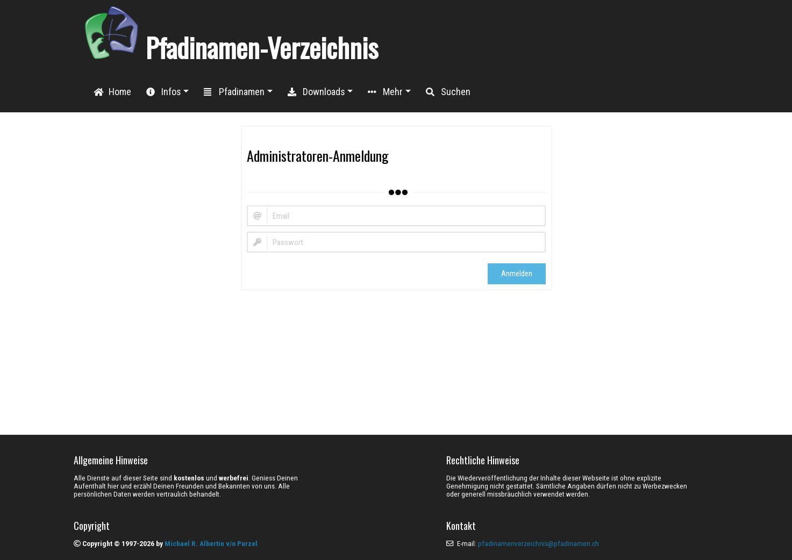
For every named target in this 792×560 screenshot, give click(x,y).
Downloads (316, 91)
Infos (163, 91)
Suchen (448, 91)
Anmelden (516, 273)
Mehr (385, 91)
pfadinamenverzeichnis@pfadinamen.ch (538, 544)
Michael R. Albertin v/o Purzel (211, 544)
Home (112, 91)
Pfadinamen (234, 91)
